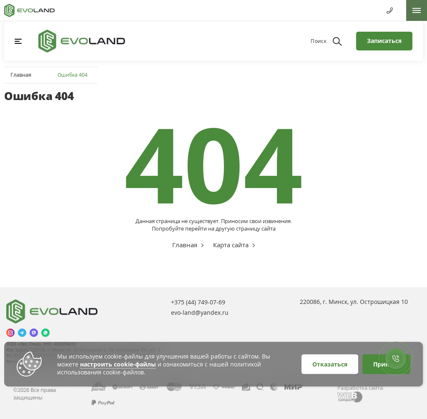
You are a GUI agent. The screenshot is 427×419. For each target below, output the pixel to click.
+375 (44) (198, 302)
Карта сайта (231, 245)
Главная (20, 74)
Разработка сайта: (360, 387)
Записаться (384, 41)
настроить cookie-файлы (118, 364)
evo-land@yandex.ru (200, 312)
